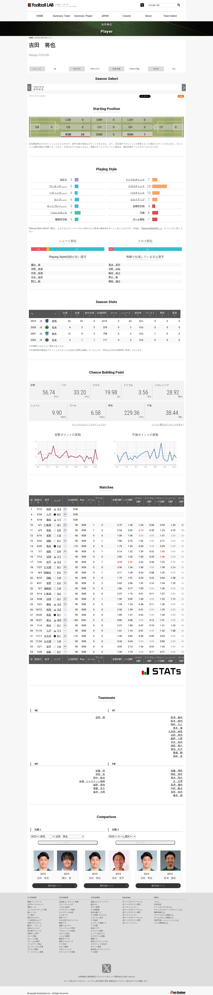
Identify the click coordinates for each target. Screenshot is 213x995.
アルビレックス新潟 (67, 931)
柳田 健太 (114, 281)
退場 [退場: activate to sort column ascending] (174, 313)
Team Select (170, 16)
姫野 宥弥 (99, 784)
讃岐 (48, 540)
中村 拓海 (37, 273)
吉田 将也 (177, 735)
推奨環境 (91, 977)
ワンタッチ (58, 186)
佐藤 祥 (100, 770)
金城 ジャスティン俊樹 (92, 781)
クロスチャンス (136, 186)
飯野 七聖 (177, 738)
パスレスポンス (59, 212)
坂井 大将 (99, 791)
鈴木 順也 (177, 721)
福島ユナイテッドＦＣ (99, 902)
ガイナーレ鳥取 (97, 931)
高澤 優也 (177, 784)
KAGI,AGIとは (159, 912)
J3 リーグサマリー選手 (131, 920)
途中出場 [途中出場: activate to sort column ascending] (89, 313)
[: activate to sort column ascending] (37, 314)
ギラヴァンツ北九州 (99, 944)
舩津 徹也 (177, 717)
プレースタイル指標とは (163, 915)
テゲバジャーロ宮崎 (67, 952)
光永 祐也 (37, 277)
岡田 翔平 (177, 774)
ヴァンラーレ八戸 (66, 904)
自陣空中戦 (139, 206)
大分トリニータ (65, 949)
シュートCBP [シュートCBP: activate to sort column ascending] (170, 501)
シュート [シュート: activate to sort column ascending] (126, 313)
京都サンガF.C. (33, 933)
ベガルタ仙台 (64, 907)
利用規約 (82, 977)
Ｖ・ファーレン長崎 (35, 952)
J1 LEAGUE (32, 897)
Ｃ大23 (47, 567)
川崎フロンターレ (34, 923)
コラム (156, 902)
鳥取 (48, 530)
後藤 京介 (99, 788)
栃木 (54, 333)
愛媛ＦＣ (94, 939)
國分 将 (35, 264)
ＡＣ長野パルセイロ (99, 915)
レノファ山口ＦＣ (98, 933)
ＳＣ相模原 (95, 910)
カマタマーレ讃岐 (98, 936)
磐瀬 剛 (178, 752)
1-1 (59, 519)
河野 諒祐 (114, 269)
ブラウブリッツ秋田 (67, 910)
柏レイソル (31, 912)
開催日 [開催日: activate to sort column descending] (38, 501)
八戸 (48, 514)
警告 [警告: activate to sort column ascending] (162, 313)
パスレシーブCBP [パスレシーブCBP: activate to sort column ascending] (159, 501)
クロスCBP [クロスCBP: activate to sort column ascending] (138, 501)
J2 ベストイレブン (129, 915)
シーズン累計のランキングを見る (167, 424)
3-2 (59, 572)
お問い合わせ (128, 977)
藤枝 (48, 519)
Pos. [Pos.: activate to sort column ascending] (82, 501)
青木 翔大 (177, 777)
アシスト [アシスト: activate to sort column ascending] (150, 313)
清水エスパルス (33, 928)
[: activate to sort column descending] (32, 314)
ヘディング (58, 192)
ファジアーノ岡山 (34, 944)
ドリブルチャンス (135, 179)
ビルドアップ (137, 199)
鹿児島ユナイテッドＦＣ (100, 949)
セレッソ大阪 (32, 939)
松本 (54, 327)
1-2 (59, 546)
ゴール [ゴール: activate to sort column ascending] (113, 313)
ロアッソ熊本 (96, 947)
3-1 (59, 540)
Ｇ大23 (47, 641)
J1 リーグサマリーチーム (132, 902)
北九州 (47, 636)
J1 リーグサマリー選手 (131, 904)
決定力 (63, 179)
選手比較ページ (54, 886)
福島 (48, 551)
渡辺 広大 (177, 749)
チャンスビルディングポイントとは (88, 424)
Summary (126, 897)
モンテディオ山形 (66, 912)
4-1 (59, 525)
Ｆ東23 (47, 525)
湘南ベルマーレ (65, 926)
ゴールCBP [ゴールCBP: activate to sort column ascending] (181, 501)
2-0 (59, 551)
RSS (181, 96)
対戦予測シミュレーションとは (166, 920)
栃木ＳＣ (94, 904)
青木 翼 (178, 728)
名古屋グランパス (34, 931)
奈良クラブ (95, 928)
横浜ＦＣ (62, 923)
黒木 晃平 (114, 264)
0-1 (59, 514)
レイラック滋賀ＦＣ (99, 923)
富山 (48, 620)
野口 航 (35, 281)
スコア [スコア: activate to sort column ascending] (57, 500)
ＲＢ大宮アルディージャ (68, 920)
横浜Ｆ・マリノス (34, 926)
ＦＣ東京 (30, 915)
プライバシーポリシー (105, 977)
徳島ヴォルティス (66, 941)
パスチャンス (137, 192)
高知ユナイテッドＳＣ (99, 941)
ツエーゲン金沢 (97, 918)
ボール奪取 (139, 219)
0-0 (59, 620)
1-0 (59, 535)
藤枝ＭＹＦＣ (64, 939)
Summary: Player (83, 16)
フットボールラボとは (163, 907)
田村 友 (178, 756)
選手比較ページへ (145, 842)
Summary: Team (61, 16)
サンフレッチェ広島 (35, 947)
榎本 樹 (178, 795)
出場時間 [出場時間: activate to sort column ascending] (101, 313)
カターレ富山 (64, 933)
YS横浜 (47, 572)
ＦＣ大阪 (94, 926)
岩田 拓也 (177, 791)
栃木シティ (63, 918)
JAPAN (104, 16)
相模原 (47, 588)
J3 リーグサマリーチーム (132, 918)
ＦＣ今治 (62, 944)
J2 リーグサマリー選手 (131, 912)
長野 (48, 535)
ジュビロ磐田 (64, 936)
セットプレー (57, 206)
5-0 (59, 530)
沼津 (48, 556)
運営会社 (118, 977)
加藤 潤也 (177, 770)
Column (127, 16)
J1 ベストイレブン (129, 907)
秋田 (48, 509)
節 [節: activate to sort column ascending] (31, 501)
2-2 (59, 509)
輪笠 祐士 (114, 273)
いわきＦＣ (63, 915)
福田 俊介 (177, 745)
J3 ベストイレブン (129, 923)
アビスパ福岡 (32, 949)
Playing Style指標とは (151, 228)
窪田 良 (100, 774)
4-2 (59, 593)
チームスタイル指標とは (163, 918)
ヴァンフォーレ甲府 (67, 928)
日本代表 (157, 904)
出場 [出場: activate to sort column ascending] (65, 313)
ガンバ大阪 (31, 936)
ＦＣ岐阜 (94, 920)
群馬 (54, 321)
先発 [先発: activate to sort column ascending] (77, 313)
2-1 (59, 599)
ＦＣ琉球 (94, 952)
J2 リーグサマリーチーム (132, 910)
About (148, 16)
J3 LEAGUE (95, 897)
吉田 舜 (100, 717)
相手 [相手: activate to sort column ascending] (47, 501)
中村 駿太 (177, 788)
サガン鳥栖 (63, 947)
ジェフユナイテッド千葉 (37, 910)
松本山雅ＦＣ (96, 912)
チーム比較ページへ (67, 842)
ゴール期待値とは (161, 923)
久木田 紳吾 (175, 731)
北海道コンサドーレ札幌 (68, 902)
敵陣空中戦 (61, 219)
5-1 (59, 567)
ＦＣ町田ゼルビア (34, 920)
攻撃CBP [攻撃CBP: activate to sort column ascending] (117, 501)
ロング (60, 199)
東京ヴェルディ (33, 918)
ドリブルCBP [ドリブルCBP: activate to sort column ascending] (149, 501)
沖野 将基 (37, 269)
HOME (40, 16)
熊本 (48, 546)
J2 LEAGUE (63, 897)
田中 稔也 (99, 777)
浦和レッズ (31, 907)
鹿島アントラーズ (34, 902)
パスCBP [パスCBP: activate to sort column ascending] (127, 501)
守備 (142, 212)
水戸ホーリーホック (35, 904)
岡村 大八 (177, 724)
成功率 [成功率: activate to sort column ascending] (137, 313)
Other (156, 897)
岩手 (48, 562)
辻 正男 (178, 781)
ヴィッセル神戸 (33, 941)
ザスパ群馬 (95, 907)
